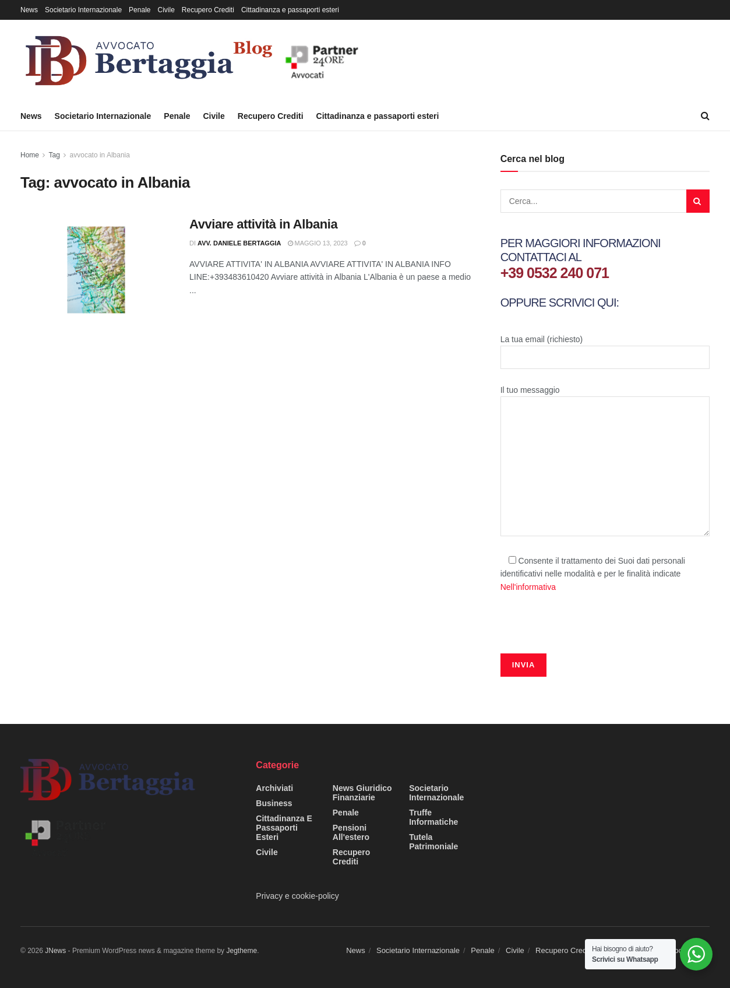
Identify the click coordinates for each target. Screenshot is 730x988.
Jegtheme (241, 951)
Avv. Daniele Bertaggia (239, 243)
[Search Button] (705, 116)
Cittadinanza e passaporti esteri (290, 10)
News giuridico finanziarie (362, 792)
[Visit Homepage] (194, 61)
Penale (139, 10)
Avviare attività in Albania (263, 224)
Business (274, 803)
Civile (165, 10)
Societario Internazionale (83, 10)
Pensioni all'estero (351, 832)
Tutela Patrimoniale (433, 841)
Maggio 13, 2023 (318, 243)
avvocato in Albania (100, 155)
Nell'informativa (528, 587)
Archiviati (274, 788)
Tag (53, 155)
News (29, 10)
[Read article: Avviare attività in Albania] (96, 270)
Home (29, 155)
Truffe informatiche (433, 817)
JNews (55, 951)
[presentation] (589, 630)
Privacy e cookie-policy (297, 896)
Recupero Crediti (208, 10)
